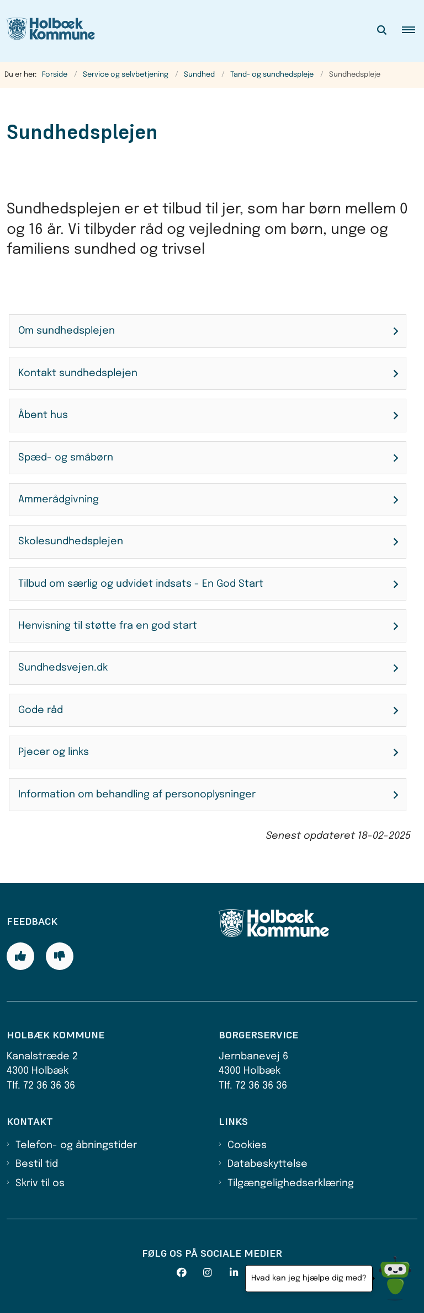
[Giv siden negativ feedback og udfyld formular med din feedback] (59, 956)
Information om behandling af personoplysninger (137, 795)
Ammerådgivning (58, 500)
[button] (413, 31)
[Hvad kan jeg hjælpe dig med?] (395, 1278)
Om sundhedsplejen (66, 331)
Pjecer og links (53, 752)
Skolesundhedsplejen (70, 541)
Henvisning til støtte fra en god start (107, 626)
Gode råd (40, 710)
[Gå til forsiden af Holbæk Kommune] (47, 31)
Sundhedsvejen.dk (63, 668)
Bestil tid (36, 1164)
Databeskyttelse (267, 1164)
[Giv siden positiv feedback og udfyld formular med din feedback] (20, 956)
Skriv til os (40, 1183)
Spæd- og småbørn (65, 458)
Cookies (247, 1145)
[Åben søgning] (382, 31)
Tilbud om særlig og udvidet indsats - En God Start (140, 584)
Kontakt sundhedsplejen (77, 373)
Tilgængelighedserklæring (290, 1183)
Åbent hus (43, 415)
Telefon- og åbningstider (76, 1145)
